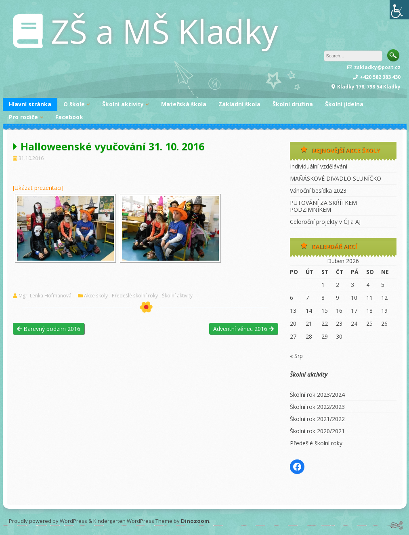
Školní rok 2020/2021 (317, 431)
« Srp (296, 356)
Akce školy (96, 296)
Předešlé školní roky (135, 296)
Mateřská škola (183, 104)
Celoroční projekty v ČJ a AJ (325, 221)
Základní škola (239, 104)
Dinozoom (195, 520)
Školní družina (293, 104)
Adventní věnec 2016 (243, 329)
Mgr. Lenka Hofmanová (45, 296)
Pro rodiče (23, 117)
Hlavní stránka (30, 104)
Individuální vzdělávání (318, 166)
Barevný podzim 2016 (48, 329)
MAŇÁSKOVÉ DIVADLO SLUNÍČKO (335, 178)
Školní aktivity (123, 104)
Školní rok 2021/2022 (317, 419)
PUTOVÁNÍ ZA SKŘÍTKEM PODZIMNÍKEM (323, 206)
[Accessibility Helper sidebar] (399, 9)
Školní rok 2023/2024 (317, 394)
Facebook (69, 117)
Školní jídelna (344, 104)
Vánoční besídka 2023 (318, 190)
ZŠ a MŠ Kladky (164, 31)
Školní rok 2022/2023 (317, 407)
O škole (74, 104)
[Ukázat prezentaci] (38, 188)
